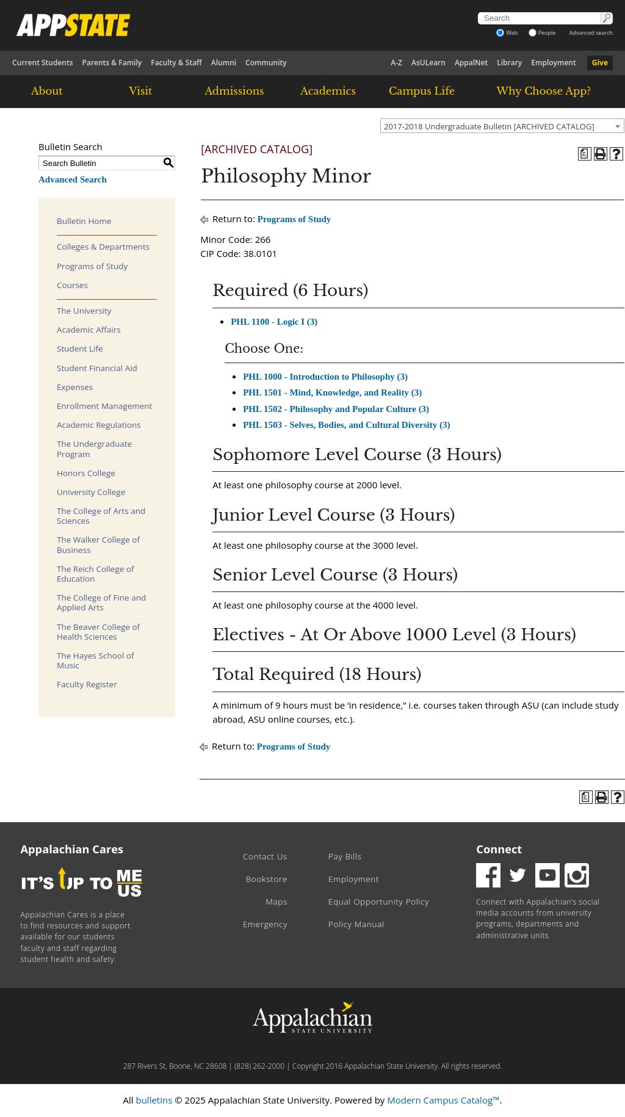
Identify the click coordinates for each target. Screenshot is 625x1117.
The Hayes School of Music (95, 660)
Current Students (42, 62)
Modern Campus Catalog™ (443, 1100)
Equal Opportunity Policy (378, 901)
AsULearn (428, 62)
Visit (141, 91)
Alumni (223, 62)
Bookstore (266, 878)
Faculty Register (87, 684)
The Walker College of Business (98, 544)
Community (266, 62)
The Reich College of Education (95, 573)
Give (600, 62)
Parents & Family (112, 62)
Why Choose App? (544, 91)
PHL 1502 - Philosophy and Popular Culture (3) (336, 409)
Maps (276, 901)
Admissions (234, 91)
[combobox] (502, 125)
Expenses (75, 386)
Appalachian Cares (72, 849)
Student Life (80, 348)
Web (507, 33)
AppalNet (471, 62)
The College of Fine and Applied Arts (101, 602)
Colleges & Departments (103, 246)
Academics (328, 91)
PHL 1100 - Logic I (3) (274, 322)
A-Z (396, 62)
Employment (553, 62)
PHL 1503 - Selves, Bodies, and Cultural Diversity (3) (346, 425)
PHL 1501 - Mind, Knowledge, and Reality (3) (332, 392)
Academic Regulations (99, 424)
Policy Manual (356, 924)
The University (84, 310)
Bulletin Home (84, 220)
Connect (499, 849)
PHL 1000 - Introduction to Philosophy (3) (325, 376)
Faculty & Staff (176, 62)
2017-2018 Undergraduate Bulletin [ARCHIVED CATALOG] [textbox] (489, 126)
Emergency (265, 924)
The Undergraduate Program (94, 448)
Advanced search (591, 33)
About (47, 91)
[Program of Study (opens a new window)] (584, 154)
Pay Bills (345, 856)
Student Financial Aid (97, 368)
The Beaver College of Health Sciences (98, 631)
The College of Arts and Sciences (101, 515)
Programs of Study (92, 266)
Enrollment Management (104, 405)
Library (509, 62)
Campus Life (422, 91)
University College (91, 491)
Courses (72, 285)
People (542, 33)
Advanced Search (72, 179)
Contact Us (265, 856)
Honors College (86, 473)
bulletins (153, 1100)
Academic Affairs (89, 329)
